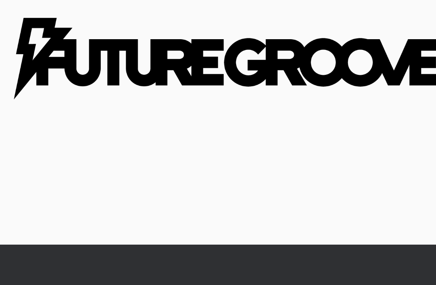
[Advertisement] (218, 185)
